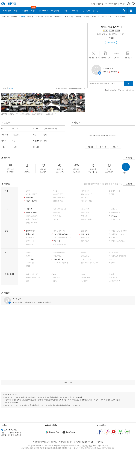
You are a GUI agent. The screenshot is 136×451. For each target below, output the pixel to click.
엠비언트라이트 (31, 223)
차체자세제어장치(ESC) (61, 238)
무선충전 (112, 259)
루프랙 (111, 194)
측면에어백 (30, 234)
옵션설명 (129, 184)
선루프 (28, 191)
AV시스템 (84, 281)
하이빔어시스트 (86, 194)
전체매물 (5, 16)
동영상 (11, 88)
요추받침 (84, 216)
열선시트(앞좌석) (32, 219)
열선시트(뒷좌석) (59, 209)
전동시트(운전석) (32, 212)
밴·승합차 (58, 16)
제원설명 (129, 158)
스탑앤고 (84, 252)
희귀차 (110, 16)
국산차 (14, 16)
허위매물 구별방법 (44, 302)
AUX (55, 274)
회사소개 (36, 442)
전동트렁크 (85, 256)
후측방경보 (30, 244)
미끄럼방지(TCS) (59, 244)
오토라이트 (57, 256)
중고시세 (116, 147)
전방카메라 (85, 238)
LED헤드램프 (58, 194)
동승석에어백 (30, 231)
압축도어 (84, 197)
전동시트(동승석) (32, 216)
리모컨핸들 (30, 259)
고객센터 (77, 442)
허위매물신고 (30, 302)
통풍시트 (56, 212)
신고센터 (69, 442)
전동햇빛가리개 (114, 219)
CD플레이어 (85, 278)
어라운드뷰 (85, 241)
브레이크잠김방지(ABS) (61, 234)
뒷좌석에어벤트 (114, 212)
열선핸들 (29, 256)
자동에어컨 (30, 263)
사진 (4, 88)
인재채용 (54, 442)
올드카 (94, 16)
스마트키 (29, 252)
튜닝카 (86, 16)
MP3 (55, 281)
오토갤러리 (120, 16)
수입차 (22, 16)
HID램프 (56, 191)
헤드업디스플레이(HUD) (117, 256)
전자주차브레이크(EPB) (89, 263)
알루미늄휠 (30, 197)
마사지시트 (85, 209)
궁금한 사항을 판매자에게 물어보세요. (103, 83)
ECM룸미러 (113, 209)
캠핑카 (78, 16)
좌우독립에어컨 (59, 252)
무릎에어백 (30, 241)
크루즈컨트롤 (58, 259)
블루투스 (56, 278)
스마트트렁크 (86, 259)
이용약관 (62, 442)
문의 (128, 84)
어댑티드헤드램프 (59, 197)
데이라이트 (85, 191)
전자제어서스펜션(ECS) (117, 241)
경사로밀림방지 (114, 252)
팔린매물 (103, 147)
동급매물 (91, 147)
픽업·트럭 (69, 16)
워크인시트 (85, 212)
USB (27, 281)
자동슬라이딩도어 (87, 201)
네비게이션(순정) (32, 274)
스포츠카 (39, 16)
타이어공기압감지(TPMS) (118, 231)
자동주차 (112, 263)
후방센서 (56, 241)
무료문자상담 (17, 302)
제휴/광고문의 (45, 442)
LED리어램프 (58, 201)
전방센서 (84, 231)
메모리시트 (57, 216)
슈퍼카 (102, 16)
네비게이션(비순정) (33, 278)
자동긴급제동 (114, 238)
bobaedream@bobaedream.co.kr (66, 446)
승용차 (30, 16)
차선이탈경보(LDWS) (116, 234)
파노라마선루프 (31, 194)
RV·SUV (48, 16)
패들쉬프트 (113, 216)
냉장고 (28, 266)
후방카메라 (85, 234)
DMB (83, 274)
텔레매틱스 (113, 278)
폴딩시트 (56, 219)
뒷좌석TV (112, 274)
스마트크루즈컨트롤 (60, 263)
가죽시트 (29, 209)
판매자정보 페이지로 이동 (99, 73)
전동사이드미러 (31, 201)
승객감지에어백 (59, 231)
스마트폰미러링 (114, 281)
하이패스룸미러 (86, 219)
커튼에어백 (30, 238)
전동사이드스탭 (114, 191)
